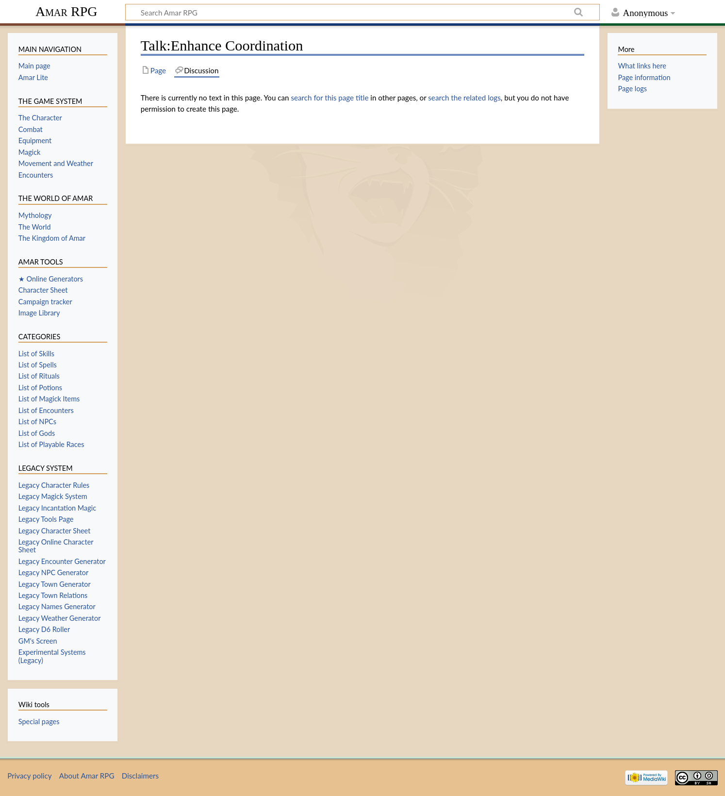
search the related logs (464, 97)
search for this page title (329, 97)
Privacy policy (29, 775)
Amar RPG (66, 11)
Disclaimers (140, 775)
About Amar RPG (87, 775)
